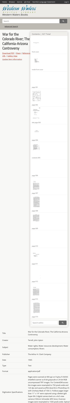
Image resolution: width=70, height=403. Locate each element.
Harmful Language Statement (43, 2)
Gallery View (12, 56)
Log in (66, 2)
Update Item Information (12, 59)
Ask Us (19, 2)
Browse (12, 2)
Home (4, 2)
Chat (27, 2)
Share (18, 53)
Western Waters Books (15, 14)
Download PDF (8, 53)
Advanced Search (11, 26)
